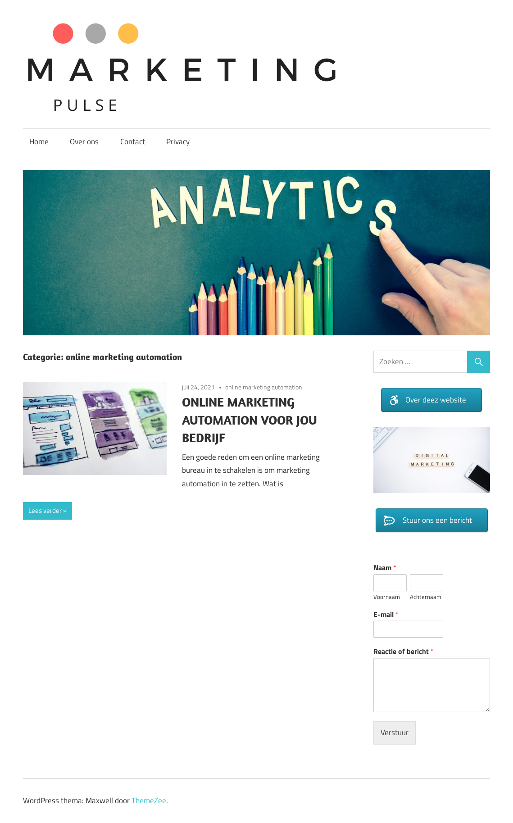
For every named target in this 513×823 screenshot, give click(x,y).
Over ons (84, 141)
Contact (132, 141)
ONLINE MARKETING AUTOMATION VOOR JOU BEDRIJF (249, 420)
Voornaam (386, 597)
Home (39, 141)
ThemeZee (149, 800)
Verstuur (395, 732)
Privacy (178, 141)
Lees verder (45, 510)
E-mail (386, 614)
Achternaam (425, 597)
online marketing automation (263, 387)
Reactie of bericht (403, 651)
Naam (384, 567)
